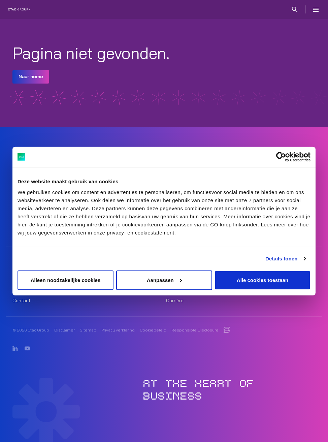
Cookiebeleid (153, 330)
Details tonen (281, 258)
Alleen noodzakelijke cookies (66, 280)
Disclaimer (64, 330)
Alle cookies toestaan (262, 280)
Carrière (175, 300)
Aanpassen (164, 280)
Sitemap (88, 330)
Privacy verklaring (118, 330)
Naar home (31, 76)
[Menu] (316, 9)
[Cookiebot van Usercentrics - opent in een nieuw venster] (281, 157)
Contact (21, 300)
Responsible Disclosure (195, 330)
